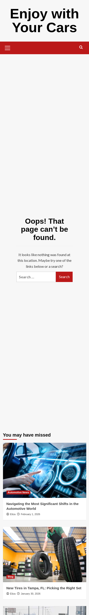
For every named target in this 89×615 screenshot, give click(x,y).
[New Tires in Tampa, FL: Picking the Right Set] (44, 554)
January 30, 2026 (30, 593)
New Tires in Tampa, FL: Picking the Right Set (43, 588)
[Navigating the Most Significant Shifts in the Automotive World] (44, 470)
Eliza (13, 514)
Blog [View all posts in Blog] (10, 576)
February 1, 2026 (30, 514)
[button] (7, 47)
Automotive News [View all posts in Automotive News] (18, 492)
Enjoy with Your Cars (44, 20)
